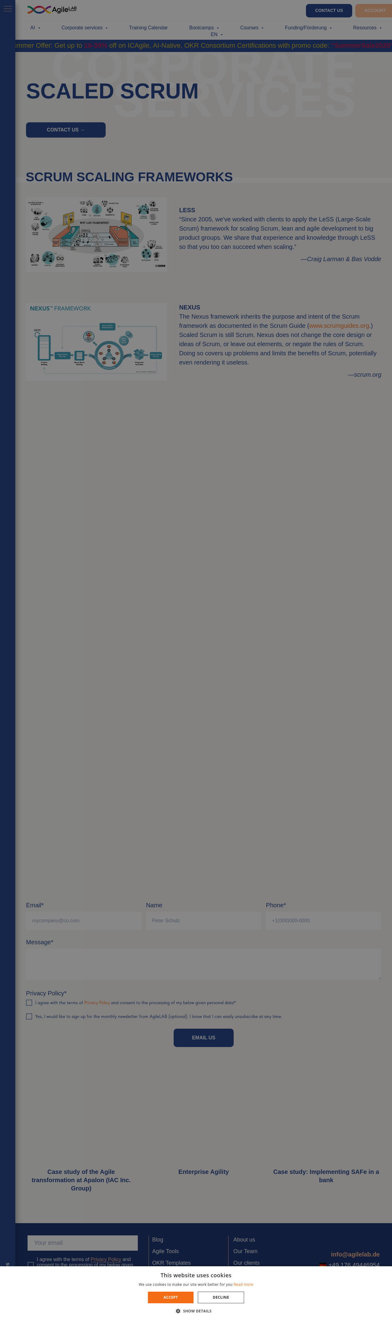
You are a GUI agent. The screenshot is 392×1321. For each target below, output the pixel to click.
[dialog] (196, 660)
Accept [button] (171, 1297)
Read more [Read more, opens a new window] (243, 1284)
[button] (196, 1311)
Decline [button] (221, 1297)
